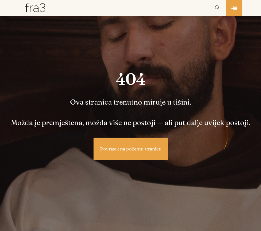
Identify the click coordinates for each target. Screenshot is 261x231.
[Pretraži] (217, 8)
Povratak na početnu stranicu (130, 149)
